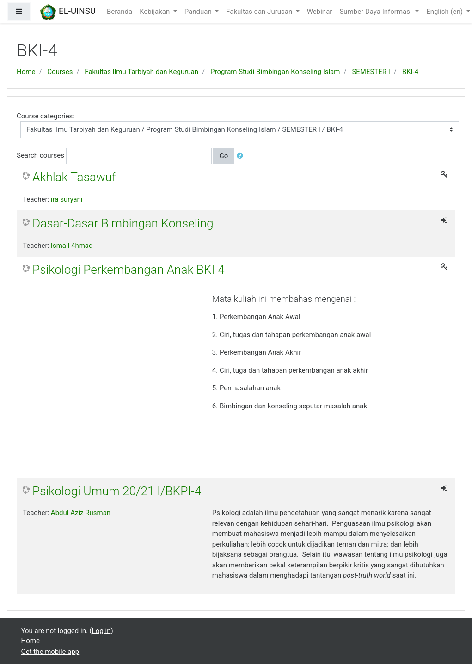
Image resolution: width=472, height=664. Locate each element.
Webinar (319, 11)
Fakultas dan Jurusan (260, 11)
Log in (101, 631)
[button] (242, 156)
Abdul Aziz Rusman (80, 513)
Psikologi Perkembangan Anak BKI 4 (128, 270)
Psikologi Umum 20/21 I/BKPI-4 (116, 491)
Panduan (199, 11)
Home (26, 72)
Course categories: (45, 116)
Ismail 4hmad (72, 245)
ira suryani (67, 199)
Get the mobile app (50, 651)
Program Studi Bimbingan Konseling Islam (275, 72)
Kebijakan (156, 11)
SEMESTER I (371, 72)
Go (223, 156)
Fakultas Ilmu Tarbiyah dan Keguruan (141, 72)
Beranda (119, 11)
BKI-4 (410, 72)
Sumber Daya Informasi (376, 11)
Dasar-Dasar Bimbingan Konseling (122, 223)
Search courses (40, 155)
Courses (60, 72)
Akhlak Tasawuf (74, 177)
